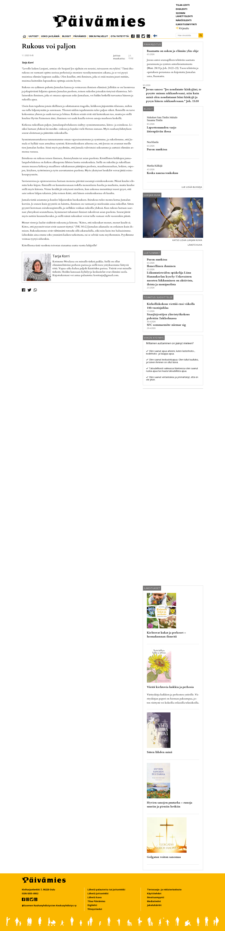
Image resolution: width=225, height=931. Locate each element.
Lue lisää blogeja (192, 187)
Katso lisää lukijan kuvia (187, 240)
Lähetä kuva (195, 244)
